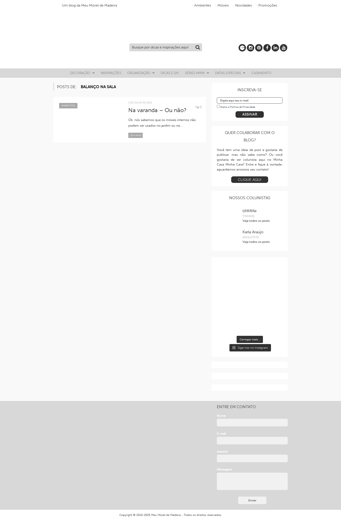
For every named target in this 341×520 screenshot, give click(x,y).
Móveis (223, 5)
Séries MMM (195, 73)
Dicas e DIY (170, 73)
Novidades (243, 5)
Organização (138, 73)
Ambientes (202, 5)
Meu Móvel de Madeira (166, 515)
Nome (221, 416)
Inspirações (111, 73)
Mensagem (224, 469)
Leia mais (135, 135)
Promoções (267, 5)
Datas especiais (228, 73)
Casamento (261, 73)
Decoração (80, 73)
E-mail (221, 434)
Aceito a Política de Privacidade (237, 107)
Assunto (222, 452)
